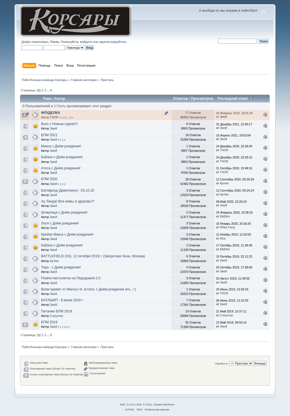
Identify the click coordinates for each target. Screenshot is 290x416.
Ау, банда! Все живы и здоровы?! (67, 201)
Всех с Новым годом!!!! (59, 124)
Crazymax (56, 315)
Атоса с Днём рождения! (61, 168)
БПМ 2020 (49, 179)
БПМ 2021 (49, 135)
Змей (223, 116)
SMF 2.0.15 (127, 404)
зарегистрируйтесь (112, 41)
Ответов (180, 98)
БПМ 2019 (49, 322)
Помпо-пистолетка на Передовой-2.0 (70, 278)
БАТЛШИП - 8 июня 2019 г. (62, 300)
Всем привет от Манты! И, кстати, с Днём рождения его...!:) (88, 289)
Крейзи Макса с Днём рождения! (67, 234)
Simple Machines (164, 404)
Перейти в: (221, 363)
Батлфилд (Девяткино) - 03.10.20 (67, 190)
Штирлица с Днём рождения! (64, 212)
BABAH (225, 216)
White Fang (227, 227)
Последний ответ (234, 98)
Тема (47, 98)
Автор (59, 98)
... (48, 90)
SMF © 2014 (144, 404)
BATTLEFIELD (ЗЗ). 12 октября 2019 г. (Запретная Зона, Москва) (93, 256)
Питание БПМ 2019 (56, 311)
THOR (54, 117)
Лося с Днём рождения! (60, 223)
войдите (86, 41)
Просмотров (202, 98)
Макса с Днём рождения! (61, 146)
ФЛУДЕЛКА (50, 113)
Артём (224, 183)
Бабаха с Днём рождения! (62, 157)
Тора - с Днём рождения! (61, 267)
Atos (223, 238)
